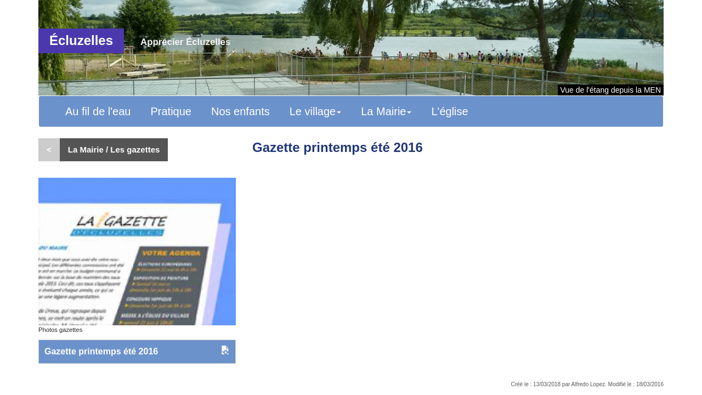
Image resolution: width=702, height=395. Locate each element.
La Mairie (386, 111)
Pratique (170, 111)
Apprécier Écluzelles (185, 42)
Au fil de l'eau (98, 111)
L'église (449, 111)
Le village (316, 111)
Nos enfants (240, 111)
